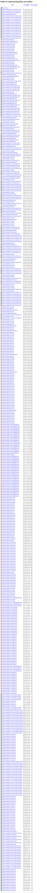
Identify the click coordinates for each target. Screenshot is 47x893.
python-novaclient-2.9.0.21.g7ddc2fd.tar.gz (10, 491)
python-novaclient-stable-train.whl (9, 146)
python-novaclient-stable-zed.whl (8, 125)
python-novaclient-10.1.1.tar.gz (8, 338)
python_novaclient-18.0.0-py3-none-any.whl (11, 135)
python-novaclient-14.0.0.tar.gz (8, 263)
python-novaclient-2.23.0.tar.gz (8, 418)
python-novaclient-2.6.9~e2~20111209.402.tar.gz (11, 666)
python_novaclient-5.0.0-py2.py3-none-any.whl (11, 23)
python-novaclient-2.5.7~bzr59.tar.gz (9, 686)
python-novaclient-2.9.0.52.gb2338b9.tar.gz (10, 460)
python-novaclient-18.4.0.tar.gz (8, 69)
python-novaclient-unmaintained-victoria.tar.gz (11, 176)
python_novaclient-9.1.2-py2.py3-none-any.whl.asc (12, 769)
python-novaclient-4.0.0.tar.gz (8, 368)
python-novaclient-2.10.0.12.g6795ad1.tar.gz (11, 443)
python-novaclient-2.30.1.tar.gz (8, 387)
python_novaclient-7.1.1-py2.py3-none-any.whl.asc (12, 780)
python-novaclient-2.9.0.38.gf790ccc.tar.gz (10, 473)
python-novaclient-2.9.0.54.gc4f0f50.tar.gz (10, 459)
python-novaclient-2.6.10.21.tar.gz (9, 575)
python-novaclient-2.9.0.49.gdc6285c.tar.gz (10, 464)
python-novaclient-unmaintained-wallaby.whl (11, 165)
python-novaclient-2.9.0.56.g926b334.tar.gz (10, 457)
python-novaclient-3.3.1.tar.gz (8, 352)
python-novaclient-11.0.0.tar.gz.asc (9, 796)
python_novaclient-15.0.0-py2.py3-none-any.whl (11, 168)
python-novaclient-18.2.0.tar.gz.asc (9, 879)
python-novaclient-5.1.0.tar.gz (8, 322)
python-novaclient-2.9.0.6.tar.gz (8, 505)
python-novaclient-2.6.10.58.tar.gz (9, 538)
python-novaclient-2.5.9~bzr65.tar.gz (9, 677)
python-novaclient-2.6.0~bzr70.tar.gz (9, 659)
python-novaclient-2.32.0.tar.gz (8, 373)
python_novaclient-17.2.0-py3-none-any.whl (11, 228)
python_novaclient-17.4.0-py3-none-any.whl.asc (11, 694)
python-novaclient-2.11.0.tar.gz (8, 402)
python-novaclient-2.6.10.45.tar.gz (9, 551)
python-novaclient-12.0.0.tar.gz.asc (9, 753)
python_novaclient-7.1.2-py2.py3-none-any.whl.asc (12, 778)
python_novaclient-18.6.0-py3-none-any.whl (11, 107)
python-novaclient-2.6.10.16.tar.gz (9, 581)
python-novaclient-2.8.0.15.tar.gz (8, 522)
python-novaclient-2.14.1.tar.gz (8, 375)
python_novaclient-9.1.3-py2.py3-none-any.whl (11, 212)
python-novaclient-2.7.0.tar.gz (8, 572)
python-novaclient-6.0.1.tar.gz (8, 306)
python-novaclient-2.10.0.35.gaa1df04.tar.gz (11, 426)
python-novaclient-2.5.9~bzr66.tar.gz (9, 674)
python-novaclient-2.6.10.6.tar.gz (8, 591)
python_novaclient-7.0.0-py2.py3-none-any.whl (11, 38)
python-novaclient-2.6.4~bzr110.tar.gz (9, 629)
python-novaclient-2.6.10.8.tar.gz (8, 592)
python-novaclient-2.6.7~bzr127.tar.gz (9, 610)
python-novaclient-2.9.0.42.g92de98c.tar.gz (10, 470)
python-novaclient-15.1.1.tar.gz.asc (9, 739)
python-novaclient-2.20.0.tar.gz (8, 357)
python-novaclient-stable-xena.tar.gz (9, 133)
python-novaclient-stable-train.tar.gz (9, 204)
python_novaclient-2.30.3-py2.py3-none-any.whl (11, 236)
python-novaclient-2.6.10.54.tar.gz (9, 543)
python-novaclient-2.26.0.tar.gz (8, 405)
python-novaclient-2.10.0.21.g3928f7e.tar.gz (11, 435)
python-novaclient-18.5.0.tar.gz (8, 63)
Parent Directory (5, 7)
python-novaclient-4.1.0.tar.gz (8, 348)
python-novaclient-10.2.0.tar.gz (8, 324)
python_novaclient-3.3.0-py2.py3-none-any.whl (11, 33)
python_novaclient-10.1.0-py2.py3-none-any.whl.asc (12, 766)
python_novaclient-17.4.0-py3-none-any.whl (11, 166)
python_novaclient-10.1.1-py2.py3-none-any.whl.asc (12, 731)
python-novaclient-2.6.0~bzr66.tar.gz (9, 664)
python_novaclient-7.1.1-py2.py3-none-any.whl (11, 20)
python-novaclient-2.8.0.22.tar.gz (8, 516)
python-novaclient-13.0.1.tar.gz (8, 260)
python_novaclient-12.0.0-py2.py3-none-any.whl (11, 235)
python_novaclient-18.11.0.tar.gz (8, 57)
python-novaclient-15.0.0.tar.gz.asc (9, 742)
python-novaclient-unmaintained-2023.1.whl (11, 104)
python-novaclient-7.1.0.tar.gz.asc (8, 817)
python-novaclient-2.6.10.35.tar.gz (9, 559)
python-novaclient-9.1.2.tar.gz (8, 329)
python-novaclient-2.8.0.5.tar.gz (8, 534)
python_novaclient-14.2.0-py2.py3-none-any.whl (11, 185)
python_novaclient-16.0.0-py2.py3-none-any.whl (11, 181)
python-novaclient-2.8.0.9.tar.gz (8, 529)
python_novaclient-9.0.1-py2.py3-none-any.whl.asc (12, 774)
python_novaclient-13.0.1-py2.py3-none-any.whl (11, 208)
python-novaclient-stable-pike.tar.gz (9, 325)
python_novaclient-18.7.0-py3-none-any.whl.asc (11, 848)
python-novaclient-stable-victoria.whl (9, 232)
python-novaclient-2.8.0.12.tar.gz (8, 526)
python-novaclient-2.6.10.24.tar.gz (9, 570)
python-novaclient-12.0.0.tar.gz (8, 276)
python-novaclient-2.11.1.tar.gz (8, 400)
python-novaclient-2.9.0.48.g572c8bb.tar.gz (10, 465)
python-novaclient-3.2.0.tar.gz (8, 381)
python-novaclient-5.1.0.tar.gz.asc (8, 825)
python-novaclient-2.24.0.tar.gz (8, 413)
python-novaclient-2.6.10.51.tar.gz (9, 546)
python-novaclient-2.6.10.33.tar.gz (9, 561)
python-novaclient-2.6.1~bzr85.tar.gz (9, 643)
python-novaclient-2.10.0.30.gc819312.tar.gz (11, 427)
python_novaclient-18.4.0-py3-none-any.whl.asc (11, 853)
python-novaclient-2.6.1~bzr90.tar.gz (9, 642)
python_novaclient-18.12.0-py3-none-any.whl (11, 100)
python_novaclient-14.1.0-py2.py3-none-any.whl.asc (12, 718)
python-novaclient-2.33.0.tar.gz (8, 365)
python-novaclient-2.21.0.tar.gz (8, 422)
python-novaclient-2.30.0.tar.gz (8, 379)
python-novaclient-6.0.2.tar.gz (8, 311)
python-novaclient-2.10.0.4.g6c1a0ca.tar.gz (10, 449)
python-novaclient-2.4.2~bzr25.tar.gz (9, 693)
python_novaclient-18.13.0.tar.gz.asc (9, 831)
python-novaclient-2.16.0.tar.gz (8, 408)
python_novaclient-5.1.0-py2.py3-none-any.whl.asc (12, 790)
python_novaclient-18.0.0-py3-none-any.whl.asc (11, 860)
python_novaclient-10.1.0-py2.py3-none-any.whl (11, 278)
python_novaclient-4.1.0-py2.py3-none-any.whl (11, 34)
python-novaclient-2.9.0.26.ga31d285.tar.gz (10, 486)
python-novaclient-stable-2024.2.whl (9, 84)
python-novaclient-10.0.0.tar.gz (8, 346)
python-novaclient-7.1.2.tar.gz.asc (8, 813)
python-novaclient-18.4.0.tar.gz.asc (9, 875)
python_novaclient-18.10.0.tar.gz (8, 47)
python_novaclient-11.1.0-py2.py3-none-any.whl (11, 189)
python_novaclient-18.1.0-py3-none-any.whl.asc (11, 858)
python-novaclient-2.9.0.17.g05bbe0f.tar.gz (10, 495)
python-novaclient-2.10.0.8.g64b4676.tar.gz (10, 446)
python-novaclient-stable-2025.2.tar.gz (9, 53)
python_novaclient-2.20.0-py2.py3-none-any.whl (11, 15)
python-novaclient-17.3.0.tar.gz (8, 170)
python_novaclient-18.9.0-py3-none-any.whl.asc (11, 845)
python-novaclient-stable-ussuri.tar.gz (9, 219)
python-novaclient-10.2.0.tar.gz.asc (9, 799)
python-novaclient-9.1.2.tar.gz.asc (8, 804)
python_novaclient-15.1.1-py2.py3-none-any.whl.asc (12, 712)
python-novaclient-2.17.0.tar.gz (8, 403)
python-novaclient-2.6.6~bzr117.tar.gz (9, 616)
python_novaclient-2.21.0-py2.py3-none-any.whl (11, 317)
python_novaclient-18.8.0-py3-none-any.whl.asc (11, 847)
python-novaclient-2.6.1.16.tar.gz (8, 596)
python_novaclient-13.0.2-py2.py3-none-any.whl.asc (12, 721)
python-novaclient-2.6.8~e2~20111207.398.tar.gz (11, 667)
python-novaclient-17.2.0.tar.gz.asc (9, 705)
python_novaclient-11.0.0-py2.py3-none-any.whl (11, 270)
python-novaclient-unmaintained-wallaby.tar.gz (11, 155)
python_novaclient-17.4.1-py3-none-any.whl (11, 163)
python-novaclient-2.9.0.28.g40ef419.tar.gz (10, 484)
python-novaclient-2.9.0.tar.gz (8, 511)
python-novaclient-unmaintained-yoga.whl (10, 136)
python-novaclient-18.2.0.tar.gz (8, 77)
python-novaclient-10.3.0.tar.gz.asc (9, 798)
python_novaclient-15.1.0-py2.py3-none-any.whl (11, 149)
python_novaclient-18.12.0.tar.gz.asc (9, 834)
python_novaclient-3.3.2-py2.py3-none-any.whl (11, 30)
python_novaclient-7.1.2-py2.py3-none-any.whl (11, 22)
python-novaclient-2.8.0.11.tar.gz (8, 527)
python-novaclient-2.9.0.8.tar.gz (8, 503)
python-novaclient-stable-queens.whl (9, 244)
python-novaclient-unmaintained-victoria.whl (11, 177)
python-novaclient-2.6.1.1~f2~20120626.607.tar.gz (12, 597)
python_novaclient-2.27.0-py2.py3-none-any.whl (11, 262)
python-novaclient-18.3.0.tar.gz (8, 71)
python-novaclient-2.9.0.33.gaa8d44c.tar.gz (10, 478)
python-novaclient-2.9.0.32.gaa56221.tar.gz (10, 480)
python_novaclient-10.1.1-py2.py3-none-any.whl (11, 247)
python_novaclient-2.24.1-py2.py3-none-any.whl (11, 301)
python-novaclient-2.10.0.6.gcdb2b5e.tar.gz (10, 448)
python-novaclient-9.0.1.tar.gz (8, 363)
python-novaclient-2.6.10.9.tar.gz (8, 588)
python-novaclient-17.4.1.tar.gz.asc (9, 888)
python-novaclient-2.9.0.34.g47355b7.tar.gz (10, 476)
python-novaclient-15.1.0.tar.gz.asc (9, 740)
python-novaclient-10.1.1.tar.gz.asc (9, 758)
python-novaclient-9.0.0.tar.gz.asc (8, 810)
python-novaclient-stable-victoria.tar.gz (10, 214)
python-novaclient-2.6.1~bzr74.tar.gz (9, 658)
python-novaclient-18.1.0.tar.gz (8, 79)
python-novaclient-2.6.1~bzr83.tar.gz (9, 648)
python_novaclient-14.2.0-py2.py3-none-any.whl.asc (12, 716)
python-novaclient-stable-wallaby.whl (9, 162)
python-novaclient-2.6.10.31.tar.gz (9, 562)
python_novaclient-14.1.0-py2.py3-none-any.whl (11, 190)
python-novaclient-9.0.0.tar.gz (8, 360)
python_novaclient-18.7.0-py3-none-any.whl (11, 88)
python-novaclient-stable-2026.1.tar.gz (9, 41)
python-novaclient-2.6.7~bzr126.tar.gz (9, 612)
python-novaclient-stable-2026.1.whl (9, 93)
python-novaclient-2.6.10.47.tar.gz (9, 550)
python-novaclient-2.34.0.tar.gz (8, 370)
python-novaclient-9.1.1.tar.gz (8, 335)
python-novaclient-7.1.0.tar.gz (8, 321)
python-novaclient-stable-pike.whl (9, 211)
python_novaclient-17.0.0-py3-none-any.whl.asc (11, 709)
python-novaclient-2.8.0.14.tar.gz (8, 524)
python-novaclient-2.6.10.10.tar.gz (9, 586)
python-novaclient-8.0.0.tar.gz (8, 383)
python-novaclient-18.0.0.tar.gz (8, 128)
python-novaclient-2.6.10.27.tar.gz (9, 565)
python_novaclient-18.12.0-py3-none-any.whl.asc (12, 836)
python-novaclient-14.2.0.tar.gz (8, 243)
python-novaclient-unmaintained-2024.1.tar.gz (11, 60)
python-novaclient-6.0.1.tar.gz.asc (8, 821)
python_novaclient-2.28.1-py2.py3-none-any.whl (11, 249)
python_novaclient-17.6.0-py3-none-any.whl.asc (11, 863)
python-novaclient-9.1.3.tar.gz (8, 327)
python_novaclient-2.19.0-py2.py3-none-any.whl (11, 17)
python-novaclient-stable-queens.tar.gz (9, 330)
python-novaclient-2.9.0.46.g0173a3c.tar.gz (10, 467)
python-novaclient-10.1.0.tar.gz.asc (9, 801)
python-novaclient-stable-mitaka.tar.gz (9, 354)
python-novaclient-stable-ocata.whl (9, 14)
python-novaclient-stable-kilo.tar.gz (9, 410)
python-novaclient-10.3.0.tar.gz (8, 290)
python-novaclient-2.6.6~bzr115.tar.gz (9, 621)
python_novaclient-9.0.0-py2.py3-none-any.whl (11, 282)
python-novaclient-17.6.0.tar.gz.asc (9, 885)
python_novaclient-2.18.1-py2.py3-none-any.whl (11, 36)
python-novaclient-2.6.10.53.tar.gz (9, 545)
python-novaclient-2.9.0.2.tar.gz (8, 508)
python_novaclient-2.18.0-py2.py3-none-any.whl (11, 73)
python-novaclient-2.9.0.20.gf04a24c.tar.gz (10, 492)
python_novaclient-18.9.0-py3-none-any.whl (11, 90)
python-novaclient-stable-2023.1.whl (9, 103)
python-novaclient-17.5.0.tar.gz (8, 150)
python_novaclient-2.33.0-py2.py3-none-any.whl (11, 184)
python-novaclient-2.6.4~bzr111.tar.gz (9, 627)
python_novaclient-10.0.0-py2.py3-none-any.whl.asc (12, 767)
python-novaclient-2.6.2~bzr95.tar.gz (9, 637)
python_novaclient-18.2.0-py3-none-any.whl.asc (11, 856)
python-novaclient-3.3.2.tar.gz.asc (8, 828)
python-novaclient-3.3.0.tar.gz (8, 351)
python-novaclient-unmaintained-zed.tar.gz (10, 76)
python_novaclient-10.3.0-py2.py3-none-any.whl (11, 273)
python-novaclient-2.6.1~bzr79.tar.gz (9, 653)
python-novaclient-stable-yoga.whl (9, 138)
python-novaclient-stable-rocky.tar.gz (9, 279)
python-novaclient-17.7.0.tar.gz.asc (9, 883)
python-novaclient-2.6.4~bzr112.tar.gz (9, 626)
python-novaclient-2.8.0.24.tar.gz (8, 515)
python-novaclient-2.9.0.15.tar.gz (8, 497)
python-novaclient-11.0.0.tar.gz (8, 287)
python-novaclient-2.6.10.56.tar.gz (9, 542)
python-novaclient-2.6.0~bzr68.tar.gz (9, 661)
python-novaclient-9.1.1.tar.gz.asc (8, 806)
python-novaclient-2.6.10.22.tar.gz (9, 573)
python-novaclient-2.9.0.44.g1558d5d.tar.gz (10, 468)
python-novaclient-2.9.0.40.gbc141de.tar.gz (10, 472)
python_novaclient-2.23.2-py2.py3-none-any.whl (11, 298)
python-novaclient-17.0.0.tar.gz (8, 192)
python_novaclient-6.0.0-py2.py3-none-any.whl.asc (12, 788)
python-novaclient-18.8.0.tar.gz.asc (9, 869)
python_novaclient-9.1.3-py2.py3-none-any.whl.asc (12, 732)
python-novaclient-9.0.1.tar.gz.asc (8, 809)
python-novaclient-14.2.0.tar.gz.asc (9, 744)
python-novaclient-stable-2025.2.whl (9, 106)
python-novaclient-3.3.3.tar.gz (8, 343)
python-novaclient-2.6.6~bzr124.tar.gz (9, 613)
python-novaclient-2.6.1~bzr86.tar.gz (9, 645)
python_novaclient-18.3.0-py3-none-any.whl (11, 112)
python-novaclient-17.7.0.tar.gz (8, 120)
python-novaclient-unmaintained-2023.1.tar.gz (11, 66)
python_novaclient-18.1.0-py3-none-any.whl (11, 127)
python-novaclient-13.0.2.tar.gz (8, 266)
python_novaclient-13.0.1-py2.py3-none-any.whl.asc (12, 723)
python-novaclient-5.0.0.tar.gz (8, 340)
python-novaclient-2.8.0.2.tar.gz (8, 537)
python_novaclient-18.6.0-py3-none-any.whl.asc (11, 850)
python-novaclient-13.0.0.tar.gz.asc (9, 751)
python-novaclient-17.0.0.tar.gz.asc (9, 736)
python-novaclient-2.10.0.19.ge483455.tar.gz (11, 437)
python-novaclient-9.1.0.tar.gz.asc (8, 807)
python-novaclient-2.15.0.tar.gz (8, 286)
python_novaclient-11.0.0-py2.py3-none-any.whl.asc (12, 761)
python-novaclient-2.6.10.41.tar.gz (9, 554)
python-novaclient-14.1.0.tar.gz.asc (9, 745)
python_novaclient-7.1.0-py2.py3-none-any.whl (11, 26)
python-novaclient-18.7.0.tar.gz (8, 55)
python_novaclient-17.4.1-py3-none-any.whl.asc (11, 866)
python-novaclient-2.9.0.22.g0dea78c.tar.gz (10, 489)
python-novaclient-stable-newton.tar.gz (10, 309)
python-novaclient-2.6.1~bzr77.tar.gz (9, 656)
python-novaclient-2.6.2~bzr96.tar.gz (9, 635)
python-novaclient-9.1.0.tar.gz (8, 332)
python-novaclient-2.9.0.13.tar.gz (8, 499)
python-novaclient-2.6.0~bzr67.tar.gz (9, 662)
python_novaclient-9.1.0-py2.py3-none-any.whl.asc (12, 772)
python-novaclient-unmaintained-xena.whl (10, 139)
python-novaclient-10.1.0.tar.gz (8, 333)
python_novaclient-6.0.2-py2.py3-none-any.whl (11, 9)
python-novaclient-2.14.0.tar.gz (8, 376)
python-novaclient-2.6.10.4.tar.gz (8, 589)
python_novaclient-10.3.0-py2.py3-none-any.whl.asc (12, 763)
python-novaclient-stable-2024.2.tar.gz (9, 52)
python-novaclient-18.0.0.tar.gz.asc (9, 882)
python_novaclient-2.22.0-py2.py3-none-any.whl (11, 314)
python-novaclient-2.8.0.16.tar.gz (8, 521)
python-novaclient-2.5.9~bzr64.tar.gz (9, 680)
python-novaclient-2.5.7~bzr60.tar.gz (9, 685)
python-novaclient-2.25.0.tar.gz (8, 406)
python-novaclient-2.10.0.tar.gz (8, 454)
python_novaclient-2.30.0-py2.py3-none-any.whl (11, 241)
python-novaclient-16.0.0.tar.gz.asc (9, 737)
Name (12, 4)
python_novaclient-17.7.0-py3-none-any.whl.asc (11, 861)
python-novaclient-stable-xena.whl (9, 141)
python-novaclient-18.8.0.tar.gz (8, 50)
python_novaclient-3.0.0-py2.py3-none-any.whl (11, 154)
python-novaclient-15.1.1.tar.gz (8, 217)
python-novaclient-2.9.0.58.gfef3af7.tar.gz (10, 456)
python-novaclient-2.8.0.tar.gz (8, 540)
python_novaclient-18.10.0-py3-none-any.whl (11, 87)
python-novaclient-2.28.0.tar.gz (8, 395)
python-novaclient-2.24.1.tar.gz (8, 411)
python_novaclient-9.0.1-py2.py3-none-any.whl (11, 281)
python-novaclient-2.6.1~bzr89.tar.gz (9, 647)
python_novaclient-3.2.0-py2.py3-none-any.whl (11, 251)
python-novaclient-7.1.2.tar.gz (8, 316)
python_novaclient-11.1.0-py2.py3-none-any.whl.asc (12, 728)
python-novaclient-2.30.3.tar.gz (8, 367)
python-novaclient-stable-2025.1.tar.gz (9, 42)
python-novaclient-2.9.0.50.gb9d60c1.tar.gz (10, 462)
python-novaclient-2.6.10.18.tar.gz (9, 578)
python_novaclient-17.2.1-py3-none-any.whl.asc (11, 697)
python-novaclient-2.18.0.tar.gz (8, 391)
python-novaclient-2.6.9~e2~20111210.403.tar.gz (11, 605)
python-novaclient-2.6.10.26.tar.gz (9, 567)
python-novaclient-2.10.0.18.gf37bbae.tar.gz (11, 438)
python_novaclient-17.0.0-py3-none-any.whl (11, 171)
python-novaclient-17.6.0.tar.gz (8, 122)
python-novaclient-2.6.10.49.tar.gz (9, 548)
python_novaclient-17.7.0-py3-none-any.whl (11, 142)
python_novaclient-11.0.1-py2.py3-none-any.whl (11, 195)
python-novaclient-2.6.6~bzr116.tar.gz (9, 619)
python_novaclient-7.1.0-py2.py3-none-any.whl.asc (12, 782)
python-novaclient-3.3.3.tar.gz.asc (8, 826)
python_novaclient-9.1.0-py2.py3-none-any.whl (11, 255)
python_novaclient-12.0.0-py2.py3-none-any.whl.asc (12, 726)
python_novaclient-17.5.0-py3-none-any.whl (11, 160)
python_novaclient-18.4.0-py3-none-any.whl (11, 111)
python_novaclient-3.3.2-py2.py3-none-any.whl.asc (12, 793)
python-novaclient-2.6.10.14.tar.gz (9, 580)
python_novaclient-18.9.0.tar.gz (8, 49)
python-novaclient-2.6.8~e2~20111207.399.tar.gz (11, 669)
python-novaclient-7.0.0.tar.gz (8, 336)
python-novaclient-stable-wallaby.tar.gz (10, 152)
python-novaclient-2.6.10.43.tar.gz (9, 553)
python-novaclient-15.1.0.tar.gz (8, 224)
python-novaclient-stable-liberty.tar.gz (9, 371)
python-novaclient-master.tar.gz (8, 39)
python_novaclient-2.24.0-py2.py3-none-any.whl (11, 303)
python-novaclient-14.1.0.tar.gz (8, 254)
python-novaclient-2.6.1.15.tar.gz (8, 599)
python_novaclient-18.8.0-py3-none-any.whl (11, 85)
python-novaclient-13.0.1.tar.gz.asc (9, 750)
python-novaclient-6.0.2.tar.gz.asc (8, 820)
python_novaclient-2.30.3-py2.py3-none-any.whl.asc (12, 794)
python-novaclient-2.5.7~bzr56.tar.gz (9, 689)
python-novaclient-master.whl (8, 92)
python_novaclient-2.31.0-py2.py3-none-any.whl (11, 216)
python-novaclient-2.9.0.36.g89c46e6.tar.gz (10, 475)
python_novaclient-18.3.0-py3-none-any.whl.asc (11, 855)
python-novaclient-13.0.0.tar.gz (8, 265)
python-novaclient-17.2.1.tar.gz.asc (9, 704)
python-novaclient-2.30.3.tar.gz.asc (9, 829)
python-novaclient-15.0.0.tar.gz (8, 225)
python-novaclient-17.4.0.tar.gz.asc (9, 701)
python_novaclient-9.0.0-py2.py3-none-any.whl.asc (12, 775)
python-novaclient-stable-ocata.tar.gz (9, 313)
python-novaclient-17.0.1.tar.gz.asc (9, 890)
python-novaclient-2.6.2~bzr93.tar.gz (9, 639)
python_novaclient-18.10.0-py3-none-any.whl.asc (12, 842)
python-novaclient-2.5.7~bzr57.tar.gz (9, 688)
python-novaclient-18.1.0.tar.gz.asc (9, 880)
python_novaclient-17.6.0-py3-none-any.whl (11, 144)
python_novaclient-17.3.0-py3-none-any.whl (11, 173)
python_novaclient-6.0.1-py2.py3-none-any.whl (11, 12)
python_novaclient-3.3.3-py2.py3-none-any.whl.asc (12, 791)
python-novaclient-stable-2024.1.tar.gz (9, 58)
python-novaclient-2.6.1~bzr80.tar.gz (9, 650)
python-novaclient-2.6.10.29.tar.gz (9, 564)
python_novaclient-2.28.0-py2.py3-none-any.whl (11, 257)
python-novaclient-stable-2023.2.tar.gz (9, 65)
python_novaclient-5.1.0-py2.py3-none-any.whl (11, 18)
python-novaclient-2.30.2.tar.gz (8, 378)
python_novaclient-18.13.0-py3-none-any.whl (11, 95)
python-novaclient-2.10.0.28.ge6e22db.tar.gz (11, 429)
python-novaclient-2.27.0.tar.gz (8, 397)
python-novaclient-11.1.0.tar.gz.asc (9, 755)
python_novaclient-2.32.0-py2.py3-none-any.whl (11, 198)
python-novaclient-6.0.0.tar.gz (8, 308)
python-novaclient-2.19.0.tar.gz (8, 359)
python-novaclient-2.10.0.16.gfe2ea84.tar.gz (10, 440)
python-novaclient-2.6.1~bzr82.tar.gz (9, 651)
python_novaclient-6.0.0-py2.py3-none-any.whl (11, 10)
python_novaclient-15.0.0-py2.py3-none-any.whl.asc (12, 715)
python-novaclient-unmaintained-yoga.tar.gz (11, 119)
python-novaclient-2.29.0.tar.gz (8, 384)
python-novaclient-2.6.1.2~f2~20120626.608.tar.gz (12, 602)
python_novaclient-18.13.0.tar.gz (8, 44)
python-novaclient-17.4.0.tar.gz (8, 158)
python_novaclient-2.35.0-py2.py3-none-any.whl (11, 174)
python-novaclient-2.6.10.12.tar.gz (9, 585)
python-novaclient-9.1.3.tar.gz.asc (8, 759)
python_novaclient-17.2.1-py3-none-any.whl (11, 233)
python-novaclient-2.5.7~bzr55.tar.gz (9, 691)
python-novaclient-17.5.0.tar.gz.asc (9, 887)
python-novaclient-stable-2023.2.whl (9, 101)
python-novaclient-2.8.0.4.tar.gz (8, 535)
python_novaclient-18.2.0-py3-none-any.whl (11, 130)
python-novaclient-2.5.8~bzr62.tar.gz (9, 683)
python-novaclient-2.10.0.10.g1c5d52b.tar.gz (11, 445)
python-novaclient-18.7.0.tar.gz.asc (9, 871)
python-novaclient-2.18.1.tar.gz (8, 389)
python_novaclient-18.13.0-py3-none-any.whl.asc (12, 833)
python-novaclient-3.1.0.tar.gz (8, 341)
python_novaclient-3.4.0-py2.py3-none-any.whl (11, 28)
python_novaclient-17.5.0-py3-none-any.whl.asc (11, 864)
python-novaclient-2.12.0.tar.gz (8, 392)
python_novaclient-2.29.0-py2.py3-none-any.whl (11, 246)
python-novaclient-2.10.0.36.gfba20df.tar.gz (10, 424)
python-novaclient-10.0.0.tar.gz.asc (9, 802)
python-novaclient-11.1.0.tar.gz (8, 274)
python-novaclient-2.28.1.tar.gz (8, 394)
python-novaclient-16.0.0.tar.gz (8, 206)
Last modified (26, 4)
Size (31, 4)
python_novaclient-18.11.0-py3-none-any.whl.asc (12, 839)
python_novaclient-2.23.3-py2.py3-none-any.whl (11, 297)
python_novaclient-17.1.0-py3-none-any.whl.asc (11, 707)
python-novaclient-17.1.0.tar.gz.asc (9, 734)
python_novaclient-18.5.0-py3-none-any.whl (11, 109)
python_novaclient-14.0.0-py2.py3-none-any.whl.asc (12, 720)
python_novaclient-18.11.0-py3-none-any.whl (11, 114)
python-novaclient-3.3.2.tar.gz (8, 344)
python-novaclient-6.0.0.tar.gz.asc (8, 823)
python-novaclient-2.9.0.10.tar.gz (8, 502)
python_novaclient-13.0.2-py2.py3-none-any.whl (11, 203)
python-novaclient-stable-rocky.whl (9, 193)
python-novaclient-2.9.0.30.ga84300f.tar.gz (10, 483)
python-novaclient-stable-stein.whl (9, 200)
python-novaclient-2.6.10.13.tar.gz (9, 583)
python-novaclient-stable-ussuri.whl (9, 230)
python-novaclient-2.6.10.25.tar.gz (9, 569)
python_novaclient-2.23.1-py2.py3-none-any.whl (11, 300)
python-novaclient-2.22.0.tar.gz (8, 421)
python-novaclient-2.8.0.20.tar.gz (8, 518)
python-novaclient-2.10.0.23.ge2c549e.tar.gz (11, 433)
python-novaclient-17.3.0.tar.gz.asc (9, 702)
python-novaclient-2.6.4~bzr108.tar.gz (9, 631)
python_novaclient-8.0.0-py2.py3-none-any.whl (11, 292)
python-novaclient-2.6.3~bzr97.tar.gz (9, 634)
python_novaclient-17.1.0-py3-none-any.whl (11, 227)
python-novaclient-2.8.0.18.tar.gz (8, 519)
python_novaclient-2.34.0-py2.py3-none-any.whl (11, 187)
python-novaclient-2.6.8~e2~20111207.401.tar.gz (11, 670)
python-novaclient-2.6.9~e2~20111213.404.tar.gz (11, 604)
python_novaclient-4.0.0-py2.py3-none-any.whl (11, 80)
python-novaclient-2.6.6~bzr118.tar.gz (9, 618)
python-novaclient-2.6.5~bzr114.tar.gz (9, 623)
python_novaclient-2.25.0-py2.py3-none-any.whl (11, 295)
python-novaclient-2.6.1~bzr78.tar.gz (9, 654)
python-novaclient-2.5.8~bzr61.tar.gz (9, 682)
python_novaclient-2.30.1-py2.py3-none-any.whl (11, 239)
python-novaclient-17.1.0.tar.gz (8, 201)
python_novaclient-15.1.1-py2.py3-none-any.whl (11, 147)
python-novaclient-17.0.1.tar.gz (8, 179)
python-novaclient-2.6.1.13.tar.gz (8, 600)
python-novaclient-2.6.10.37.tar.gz (9, 557)
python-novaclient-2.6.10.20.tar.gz (9, 577)
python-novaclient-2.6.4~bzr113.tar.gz (9, 624)
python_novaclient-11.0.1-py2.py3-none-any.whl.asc (12, 729)
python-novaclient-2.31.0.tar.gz (8, 386)
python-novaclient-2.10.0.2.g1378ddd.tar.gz (10, 451)
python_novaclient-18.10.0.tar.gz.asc (9, 841)
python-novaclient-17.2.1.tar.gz (8, 220)
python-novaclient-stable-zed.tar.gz (9, 74)
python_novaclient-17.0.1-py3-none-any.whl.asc (11, 868)
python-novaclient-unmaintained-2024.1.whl (11, 96)
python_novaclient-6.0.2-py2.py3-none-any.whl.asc (12, 785)
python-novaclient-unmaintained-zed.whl (10, 123)
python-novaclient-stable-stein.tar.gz (9, 259)
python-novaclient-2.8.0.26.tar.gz (8, 513)
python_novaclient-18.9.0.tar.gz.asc (9, 844)
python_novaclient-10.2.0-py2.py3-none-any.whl (11, 271)
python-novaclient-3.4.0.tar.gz (8, 356)
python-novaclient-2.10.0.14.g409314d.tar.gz (11, 441)
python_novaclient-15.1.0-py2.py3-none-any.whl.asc (12, 713)
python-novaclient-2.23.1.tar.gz (8, 414)
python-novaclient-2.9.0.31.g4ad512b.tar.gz (10, 481)
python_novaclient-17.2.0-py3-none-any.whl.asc (11, 699)
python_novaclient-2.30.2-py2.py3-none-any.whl (11, 238)
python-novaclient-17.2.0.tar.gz (8, 222)
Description (35, 4)
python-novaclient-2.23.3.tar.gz (8, 416)
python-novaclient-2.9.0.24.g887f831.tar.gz (10, 488)
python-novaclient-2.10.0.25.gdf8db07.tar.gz (11, 432)
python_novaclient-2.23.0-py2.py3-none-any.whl (11, 305)
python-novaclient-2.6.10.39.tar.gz (9, 556)
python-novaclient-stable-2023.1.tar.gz (9, 68)
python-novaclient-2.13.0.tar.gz (8, 398)
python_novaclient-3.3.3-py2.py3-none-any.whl (11, 25)
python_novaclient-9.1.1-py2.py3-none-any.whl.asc (12, 771)
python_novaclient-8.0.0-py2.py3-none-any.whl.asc (12, 777)
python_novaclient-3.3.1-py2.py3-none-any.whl (11, 31)
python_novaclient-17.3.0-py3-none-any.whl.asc (11, 696)
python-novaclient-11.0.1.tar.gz (8, 284)
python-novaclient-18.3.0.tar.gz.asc (9, 877)
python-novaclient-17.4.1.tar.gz (8, 157)
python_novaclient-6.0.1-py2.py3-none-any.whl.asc (12, 786)
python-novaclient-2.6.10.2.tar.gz (8, 594)
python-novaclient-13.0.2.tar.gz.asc (9, 748)
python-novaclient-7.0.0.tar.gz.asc (8, 818)
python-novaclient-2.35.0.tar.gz (8, 362)
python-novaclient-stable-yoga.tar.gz (9, 117)
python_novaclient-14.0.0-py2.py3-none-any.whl (11, 197)
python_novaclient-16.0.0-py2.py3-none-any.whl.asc (12, 710)
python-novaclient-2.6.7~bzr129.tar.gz (9, 607)
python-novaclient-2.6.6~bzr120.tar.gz (9, 615)
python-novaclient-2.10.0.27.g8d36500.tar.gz (11, 430)
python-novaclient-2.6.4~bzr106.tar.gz (9, 632)
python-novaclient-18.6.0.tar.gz (8, 61)
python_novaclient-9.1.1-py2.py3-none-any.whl (11, 252)
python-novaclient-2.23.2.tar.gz (8, 419)
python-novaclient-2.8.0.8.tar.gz (8, 530)
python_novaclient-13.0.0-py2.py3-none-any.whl (11, 209)
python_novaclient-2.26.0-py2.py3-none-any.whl (11, 294)
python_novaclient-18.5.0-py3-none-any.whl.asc (11, 852)
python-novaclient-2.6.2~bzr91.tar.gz (9, 640)
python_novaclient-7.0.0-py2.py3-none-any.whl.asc (12, 783)
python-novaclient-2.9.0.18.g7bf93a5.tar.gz (10, 494)
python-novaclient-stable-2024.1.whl (9, 98)
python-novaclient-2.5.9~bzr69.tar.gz (9, 675)
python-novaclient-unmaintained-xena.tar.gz (10, 131)
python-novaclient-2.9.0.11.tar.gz (8, 500)
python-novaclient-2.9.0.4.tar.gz (8, 507)
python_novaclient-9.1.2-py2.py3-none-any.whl (11, 268)
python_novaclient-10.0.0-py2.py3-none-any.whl (11, 289)
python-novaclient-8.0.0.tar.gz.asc (8, 812)
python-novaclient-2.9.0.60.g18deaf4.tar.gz (10, 453)
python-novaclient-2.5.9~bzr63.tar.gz (9, 678)
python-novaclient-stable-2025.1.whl (9, 82)
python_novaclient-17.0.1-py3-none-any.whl (11, 182)
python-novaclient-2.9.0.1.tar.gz (8, 510)
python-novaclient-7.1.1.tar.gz (8, 319)
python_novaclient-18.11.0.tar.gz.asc (9, 837)
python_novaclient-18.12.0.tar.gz (8, 45)
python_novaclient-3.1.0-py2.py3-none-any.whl (11, 115)
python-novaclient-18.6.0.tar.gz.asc (9, 872)
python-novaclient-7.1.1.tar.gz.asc (8, 815)
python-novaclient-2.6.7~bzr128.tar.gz (9, 608)
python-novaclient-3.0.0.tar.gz (8, 349)
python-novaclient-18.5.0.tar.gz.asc (9, 874)
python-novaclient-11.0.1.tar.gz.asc (9, 756)
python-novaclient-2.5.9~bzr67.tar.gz (9, 672)
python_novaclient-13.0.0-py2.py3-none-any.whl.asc (12, 724)
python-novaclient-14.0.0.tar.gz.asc (9, 747)
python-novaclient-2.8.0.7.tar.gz (8, 532)
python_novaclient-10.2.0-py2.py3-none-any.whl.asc (12, 764)
